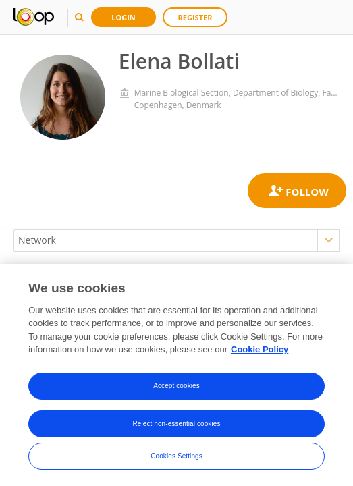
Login (123, 17)
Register (195, 17)
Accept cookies (176, 385)
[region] (176, 375)
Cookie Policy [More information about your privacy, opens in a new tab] (259, 349)
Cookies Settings (176, 456)
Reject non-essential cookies (176, 423)
